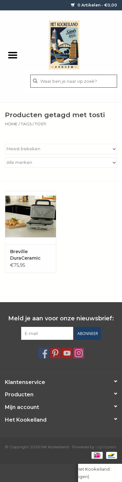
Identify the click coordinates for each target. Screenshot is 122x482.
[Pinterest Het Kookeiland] (55, 353)
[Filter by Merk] (61, 162)
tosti (40, 123)
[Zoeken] (73, 81)
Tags (26, 123)
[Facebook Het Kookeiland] (43, 353)
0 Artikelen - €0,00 (94, 5)
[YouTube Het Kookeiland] (67, 353)
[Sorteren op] (61, 149)
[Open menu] (12, 54)
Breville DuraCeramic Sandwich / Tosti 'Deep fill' (30, 255)
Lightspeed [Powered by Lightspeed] (106, 446)
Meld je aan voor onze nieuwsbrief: (61, 318)
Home (11, 123)
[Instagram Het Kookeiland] (79, 353)
